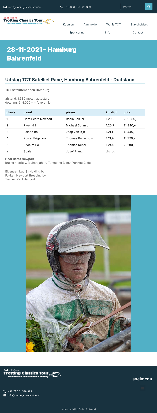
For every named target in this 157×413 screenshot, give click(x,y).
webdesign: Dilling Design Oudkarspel (78, 409)
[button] (142, 388)
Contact (138, 32)
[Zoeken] (148, 6)
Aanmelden (91, 24)
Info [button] (108, 32)
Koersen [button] (69, 24)
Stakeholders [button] (140, 24)
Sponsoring (76, 32)
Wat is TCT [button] (114, 24)
